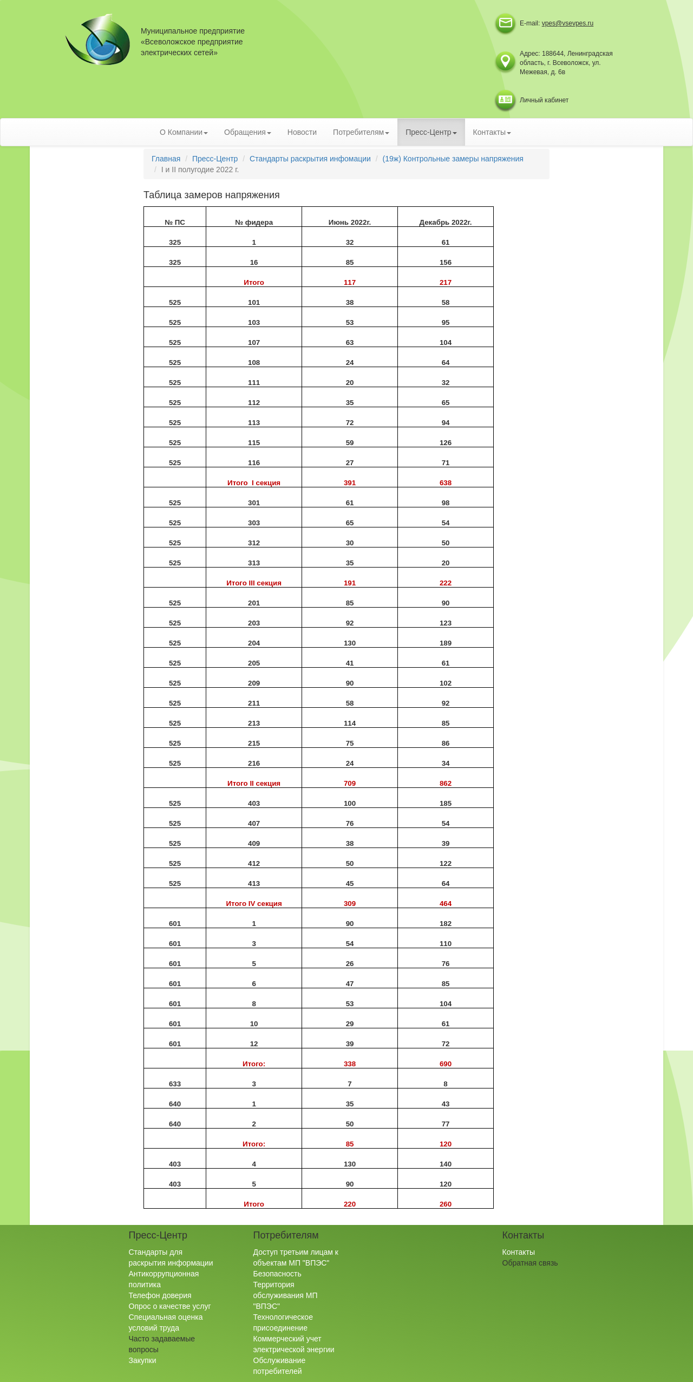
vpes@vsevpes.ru (568, 23)
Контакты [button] (492, 132)
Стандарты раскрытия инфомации (310, 158)
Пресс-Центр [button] (431, 132)
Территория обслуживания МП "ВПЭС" (285, 1295)
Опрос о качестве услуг (170, 1306)
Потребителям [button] (361, 132)
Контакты (518, 1252)
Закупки (142, 1360)
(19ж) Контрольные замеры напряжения (453, 158)
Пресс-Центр (215, 158)
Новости (302, 132)
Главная (166, 158)
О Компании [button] (184, 132)
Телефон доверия (160, 1295)
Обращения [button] (247, 132)
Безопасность (277, 1273)
